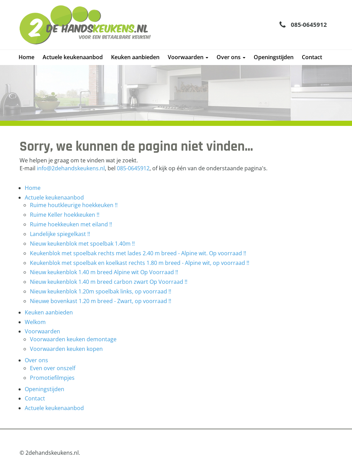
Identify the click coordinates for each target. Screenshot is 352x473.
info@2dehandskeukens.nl (71, 168)
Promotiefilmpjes (52, 377)
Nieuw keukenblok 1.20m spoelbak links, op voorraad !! (100, 291)
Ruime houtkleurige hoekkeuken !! (74, 205)
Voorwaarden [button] (188, 57)
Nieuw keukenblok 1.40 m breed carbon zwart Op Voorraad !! (108, 282)
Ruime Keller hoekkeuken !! (64, 214)
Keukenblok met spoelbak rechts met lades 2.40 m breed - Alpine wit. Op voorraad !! (138, 253)
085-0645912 (309, 25)
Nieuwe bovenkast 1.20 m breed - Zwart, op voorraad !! (100, 301)
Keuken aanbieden (135, 57)
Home (26, 57)
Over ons (36, 360)
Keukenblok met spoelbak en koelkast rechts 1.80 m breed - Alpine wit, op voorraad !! (139, 263)
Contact (312, 57)
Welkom (35, 322)
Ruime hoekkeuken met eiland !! (71, 224)
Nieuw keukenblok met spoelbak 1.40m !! (82, 243)
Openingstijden (274, 57)
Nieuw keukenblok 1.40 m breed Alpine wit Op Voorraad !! (104, 272)
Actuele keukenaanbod (73, 57)
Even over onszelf (52, 368)
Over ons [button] (231, 57)
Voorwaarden (42, 331)
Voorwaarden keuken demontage (73, 339)
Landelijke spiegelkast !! (60, 234)
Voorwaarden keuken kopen (66, 349)
